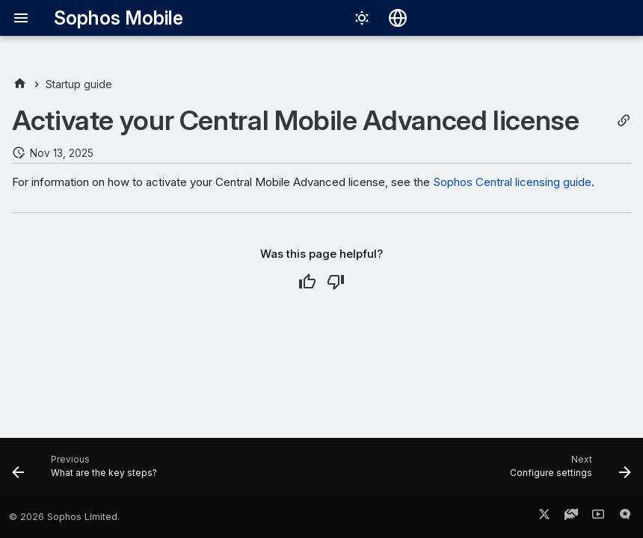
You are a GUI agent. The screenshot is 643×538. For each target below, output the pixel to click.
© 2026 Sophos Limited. (64, 516)
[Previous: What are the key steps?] (87, 471)
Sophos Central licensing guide (512, 182)
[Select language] (398, 18)
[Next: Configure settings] (567, 471)
